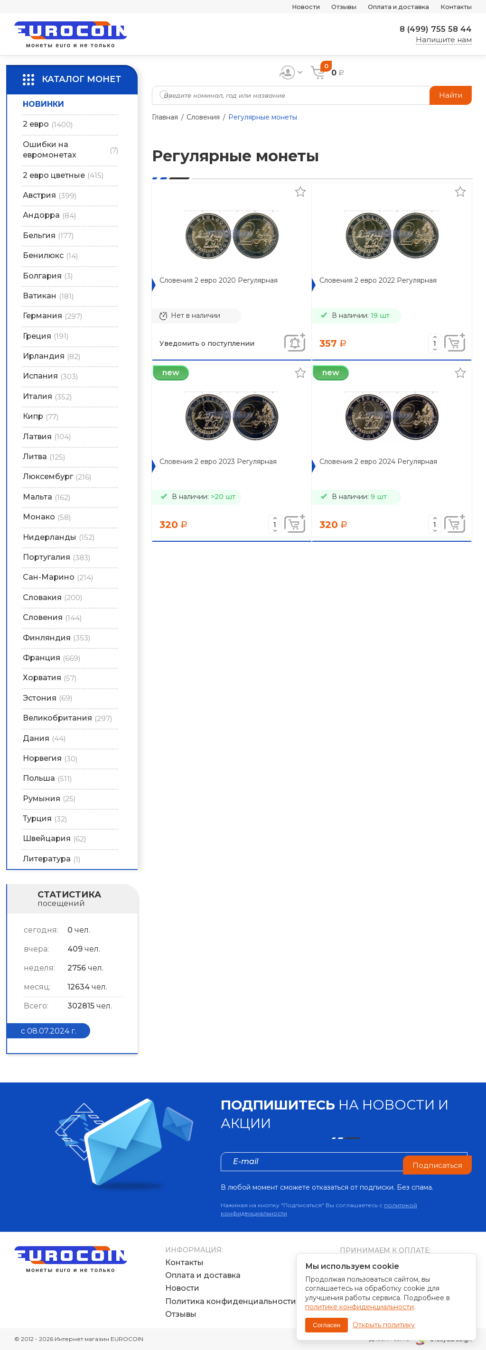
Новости (282, 6)
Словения (203, 117)
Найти (449, 95)
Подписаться (435, 1161)
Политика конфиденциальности (230, 1301)
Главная (165, 117)
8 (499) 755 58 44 (432, 29)
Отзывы (325, 6)
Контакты (453, 6)
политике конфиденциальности (359, 1307)
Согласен (326, 1325)
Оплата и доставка (388, 6)
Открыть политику (384, 1325)
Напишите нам (444, 40)
